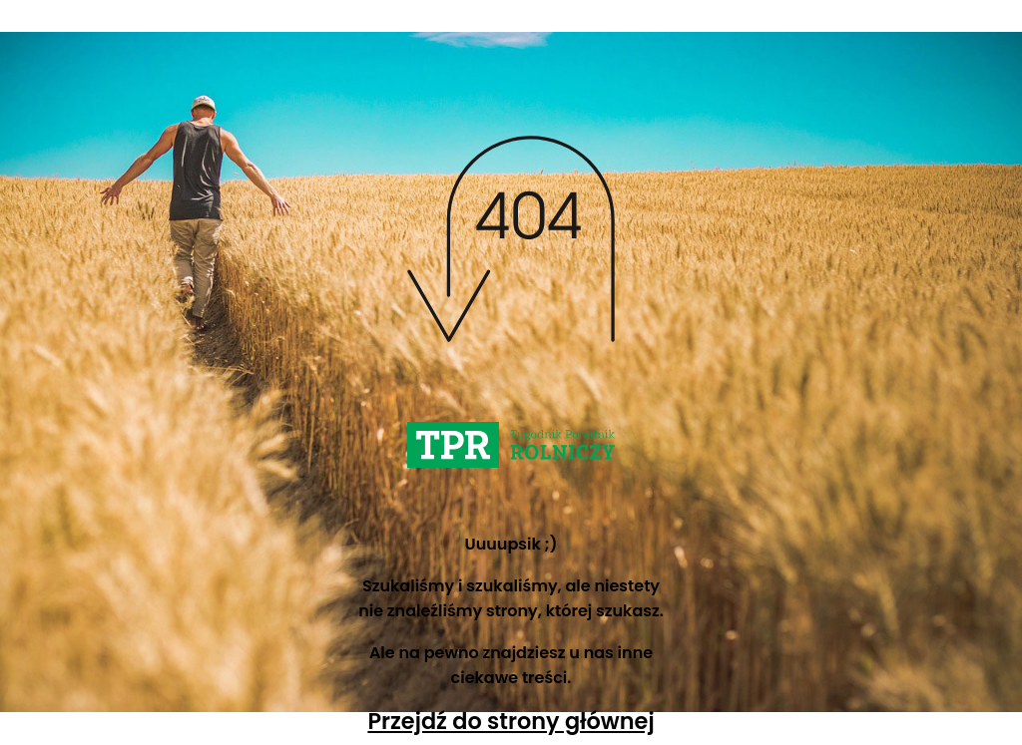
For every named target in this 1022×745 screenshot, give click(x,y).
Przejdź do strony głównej (510, 721)
